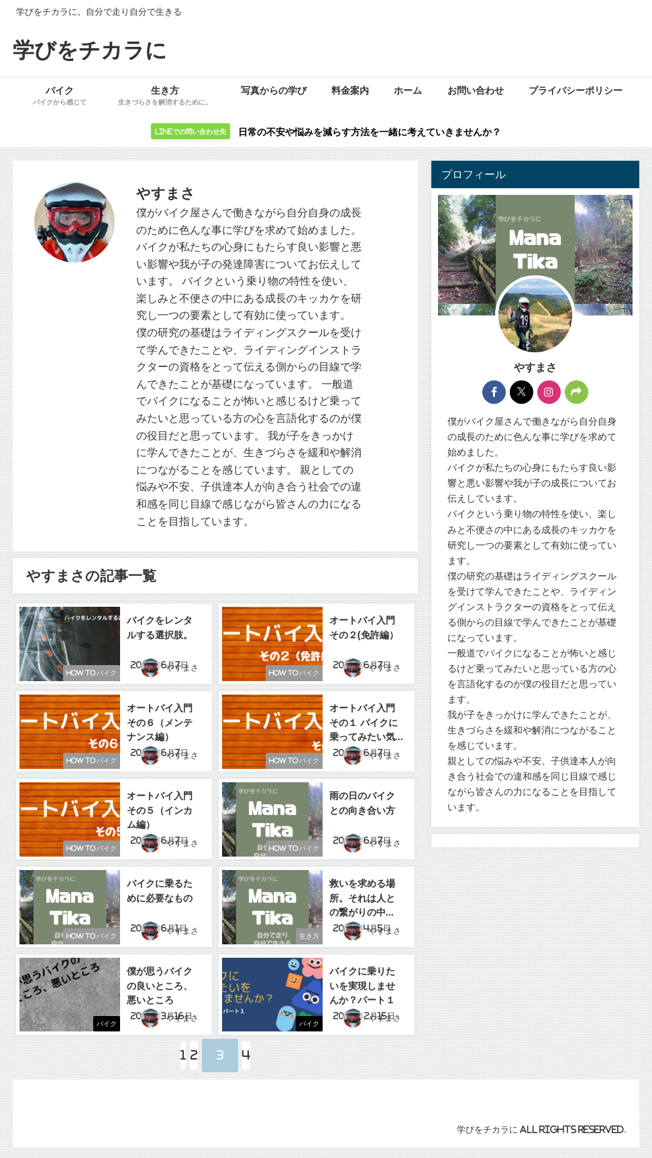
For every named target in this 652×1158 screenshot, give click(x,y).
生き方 (302, 936)
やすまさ (186, 672)
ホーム (408, 90)
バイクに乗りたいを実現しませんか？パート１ (363, 981)
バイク (100, 1023)
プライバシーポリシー (575, 90)
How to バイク (85, 675)
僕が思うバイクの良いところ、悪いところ (161, 981)
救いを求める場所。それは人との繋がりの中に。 (363, 894)
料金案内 (350, 90)
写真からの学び (274, 90)
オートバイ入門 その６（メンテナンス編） (161, 720)
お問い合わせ (475, 90)
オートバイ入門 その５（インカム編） (161, 807)
